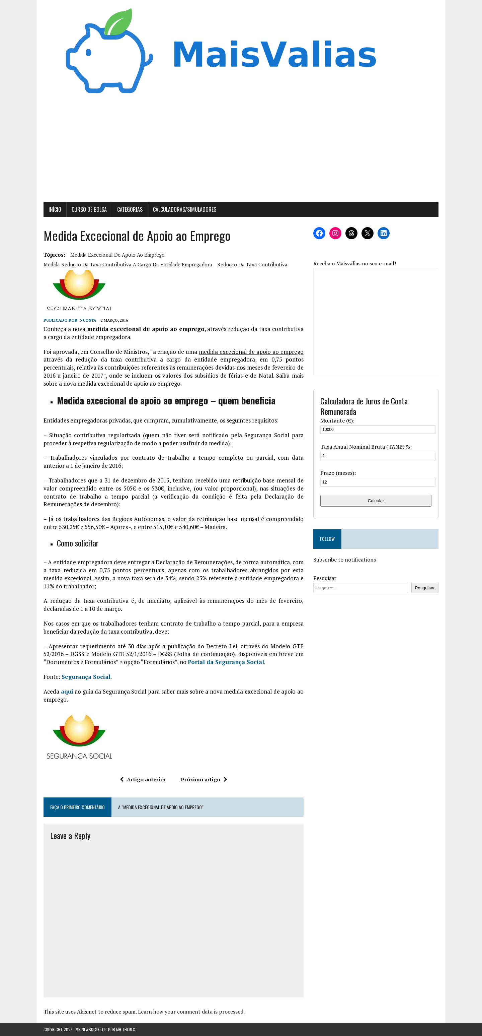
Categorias (130, 209)
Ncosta (88, 320)
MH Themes (125, 1029)
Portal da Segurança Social (226, 662)
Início (55, 209)
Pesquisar (324, 578)
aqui (67, 691)
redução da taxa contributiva (252, 264)
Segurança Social (86, 677)
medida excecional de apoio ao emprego (117, 254)
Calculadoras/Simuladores (184, 209)
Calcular (376, 500)
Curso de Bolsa (89, 209)
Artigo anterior (143, 779)
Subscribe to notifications (344, 559)
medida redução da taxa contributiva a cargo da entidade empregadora (128, 264)
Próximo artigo (204, 779)
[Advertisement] (241, 152)
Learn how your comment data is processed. (191, 1011)
